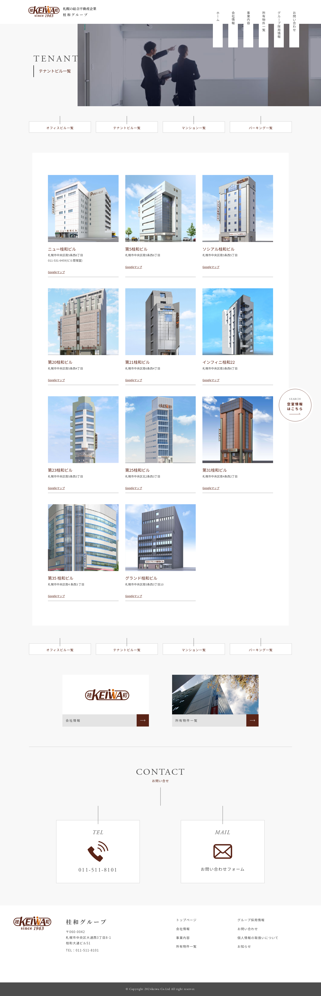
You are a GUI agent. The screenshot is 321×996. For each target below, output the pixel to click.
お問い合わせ (294, 21)
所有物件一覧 (263, 21)
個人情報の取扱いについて (257, 937)
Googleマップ (56, 272)
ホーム (218, 16)
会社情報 (233, 18)
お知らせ (244, 946)
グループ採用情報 (279, 25)
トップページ (186, 920)
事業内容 (248, 18)
